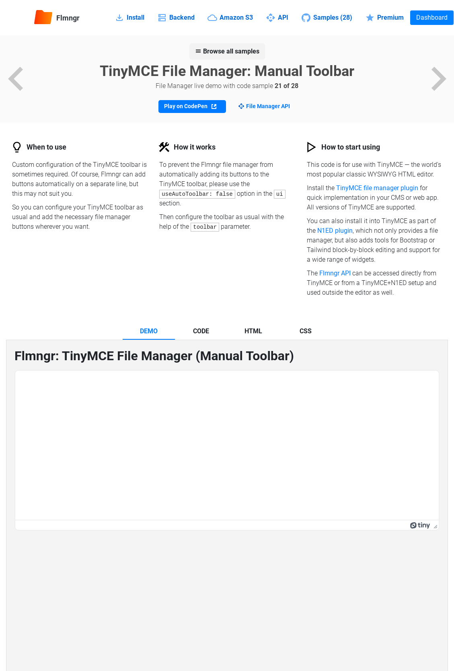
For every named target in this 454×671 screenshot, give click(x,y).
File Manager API (268, 106)
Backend (176, 18)
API (277, 18)
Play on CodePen (190, 106)
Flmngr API (335, 273)
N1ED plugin (335, 230)
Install (129, 18)
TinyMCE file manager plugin (377, 188)
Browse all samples (227, 51)
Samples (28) (326, 18)
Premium (384, 18)
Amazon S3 (230, 18)
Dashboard (432, 17)
